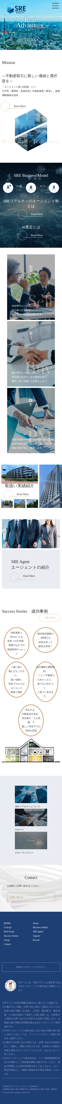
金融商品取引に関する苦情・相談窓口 (43, 1089)
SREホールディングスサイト (31, 967)
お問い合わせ (16, 897)
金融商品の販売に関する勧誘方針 (15, 1089)
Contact (7, 944)
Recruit (36, 940)
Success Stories (11, 936)
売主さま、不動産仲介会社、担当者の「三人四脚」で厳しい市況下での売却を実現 (31, 720)
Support (36, 936)
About (36, 923)
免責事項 (33, 1086)
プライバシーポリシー (20, 1086)
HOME (7, 923)
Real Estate (9, 931)
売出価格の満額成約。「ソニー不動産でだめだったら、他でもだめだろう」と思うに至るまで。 (45, 682)
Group (7, 940)
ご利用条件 (6, 1086)
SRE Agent (38, 931)
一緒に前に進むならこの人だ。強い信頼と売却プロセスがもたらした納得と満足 (16, 679)
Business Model (40, 927)
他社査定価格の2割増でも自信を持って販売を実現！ (45, 640)
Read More (37, 214)
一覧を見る (49, 618)
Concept (8, 927)
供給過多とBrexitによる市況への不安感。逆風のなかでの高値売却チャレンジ (16, 643)
